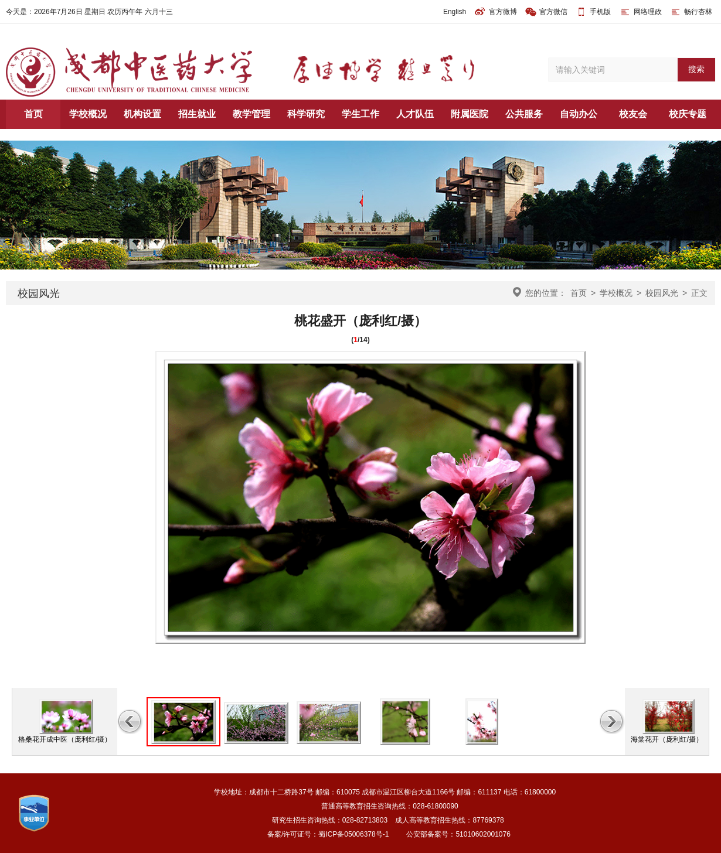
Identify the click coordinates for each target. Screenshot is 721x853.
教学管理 (251, 114)
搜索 (696, 69)
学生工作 (360, 114)
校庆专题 (687, 114)
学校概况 (88, 114)
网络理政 (640, 12)
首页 (33, 114)
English (454, 12)
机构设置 (142, 114)
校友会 (633, 114)
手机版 (600, 12)
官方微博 (495, 12)
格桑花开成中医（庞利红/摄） (64, 739)
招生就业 (197, 114)
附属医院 (469, 114)
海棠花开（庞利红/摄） (667, 739)
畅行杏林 (690, 12)
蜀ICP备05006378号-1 (353, 834)
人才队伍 (415, 114)
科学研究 (306, 114)
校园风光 (661, 293)
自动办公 (578, 114)
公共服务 (524, 114)
